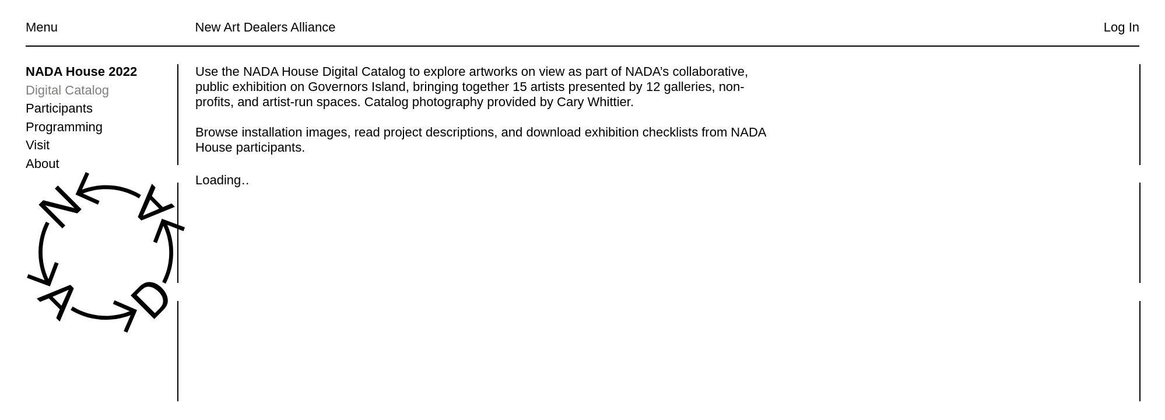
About (42, 163)
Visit (38, 145)
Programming (64, 127)
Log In (1121, 27)
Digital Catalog (67, 90)
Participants (59, 108)
